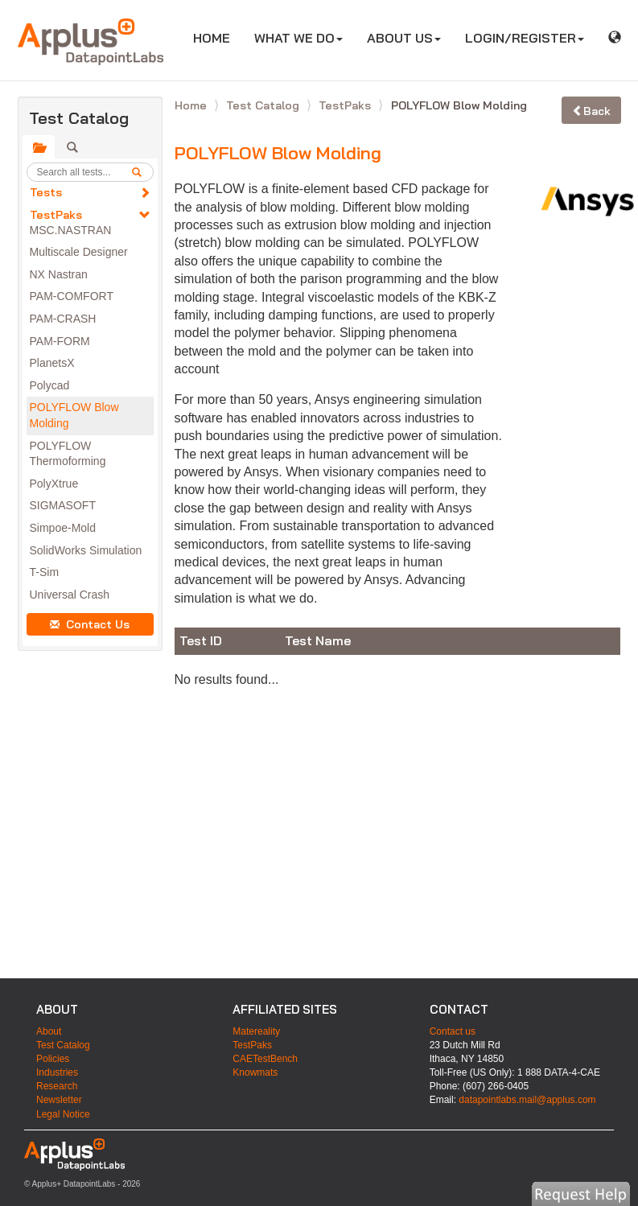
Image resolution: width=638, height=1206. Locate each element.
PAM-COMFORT (71, 296)
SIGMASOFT (63, 505)
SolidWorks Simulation (86, 550)
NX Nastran (59, 274)
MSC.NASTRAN (71, 230)
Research (56, 1086)
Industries (57, 1072)
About (48, 1031)
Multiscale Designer (79, 251)
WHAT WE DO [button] (298, 38)
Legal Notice (63, 1114)
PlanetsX (52, 362)
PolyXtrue (54, 483)
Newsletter (59, 1099)
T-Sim (45, 572)
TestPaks (56, 215)
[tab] (39, 147)
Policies (52, 1058)
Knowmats (255, 1072)
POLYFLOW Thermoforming (68, 453)
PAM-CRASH (63, 318)
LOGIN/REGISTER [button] (524, 38)
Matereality (256, 1031)
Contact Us (90, 624)
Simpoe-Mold (63, 527)
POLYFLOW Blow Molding (74, 415)
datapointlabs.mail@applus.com (527, 1099)
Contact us (452, 1031)
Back (591, 111)
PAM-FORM (60, 341)
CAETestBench (265, 1058)
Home (192, 105)
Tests (46, 192)
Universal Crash (70, 594)
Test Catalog (264, 105)
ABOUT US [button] (404, 38)
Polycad (50, 385)
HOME (217, 37)
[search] (142, 172)
